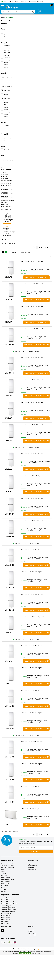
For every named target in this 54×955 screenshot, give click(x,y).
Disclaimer (4, 887)
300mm (7, 45)
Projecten (4, 875)
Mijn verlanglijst (32, 869)
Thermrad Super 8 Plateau (8, 909)
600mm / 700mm (7, 82)
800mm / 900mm (7, 86)
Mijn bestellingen (32, 866)
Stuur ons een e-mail (7, 864)
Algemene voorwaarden (7, 879)
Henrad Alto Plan (5, 917)
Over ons (3, 873)
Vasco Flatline (5, 923)
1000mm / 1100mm (6, 91)
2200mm (7, 67)
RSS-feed (3, 891)
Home (3, 17)
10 (47, 247)
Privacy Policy (5, 883)
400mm (7, 48)
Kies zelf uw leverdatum (7, 867)
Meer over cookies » (36, 953)
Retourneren (4, 885)
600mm (7, 53)
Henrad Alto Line (5, 919)
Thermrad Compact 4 (7, 900)
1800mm (7, 62)
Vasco (12, 17)
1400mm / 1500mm (6, 99)
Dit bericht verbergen (25, 953)
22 (5, 34)
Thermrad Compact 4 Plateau (9, 904)
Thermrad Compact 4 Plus (8, 902)
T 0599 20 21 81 (32, 935)
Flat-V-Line (7, 128)
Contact (3, 871)
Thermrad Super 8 (6, 906)
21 (5, 32)
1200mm (7, 94)
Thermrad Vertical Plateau (8, 911)
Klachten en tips (5, 881)
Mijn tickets (31, 867)
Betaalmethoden (5, 877)
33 (5, 36)
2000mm (7, 64)
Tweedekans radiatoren (7, 866)
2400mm (7, 112)
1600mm (7, 60)
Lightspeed (38, 949)
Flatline (7, 125)
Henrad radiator (5, 915)
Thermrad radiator (6, 898)
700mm (7, 55)
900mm (7, 57)
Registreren (31, 864)
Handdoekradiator (6, 913)
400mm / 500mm (7, 78)
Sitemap (3, 889)
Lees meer (23, 273)
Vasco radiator (5, 921)
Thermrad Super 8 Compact (8, 908)
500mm (7, 50)
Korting (3, 869)
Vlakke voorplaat (6, 139)
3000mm (7, 116)
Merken (8, 17)
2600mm (7, 114)
